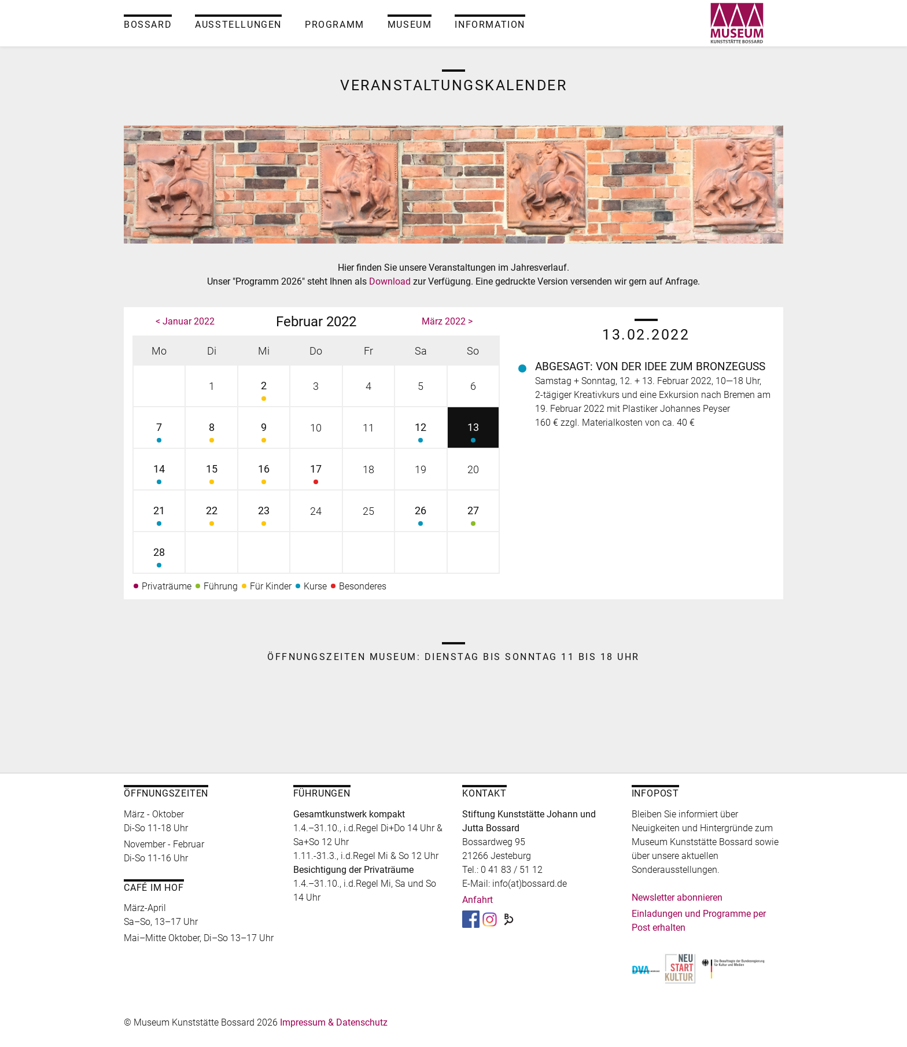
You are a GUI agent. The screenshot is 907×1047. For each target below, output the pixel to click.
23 (263, 517)
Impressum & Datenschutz (334, 1022)
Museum (410, 24)
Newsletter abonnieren (677, 897)
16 (263, 476)
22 (211, 517)
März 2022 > (447, 321)
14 (159, 476)
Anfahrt (477, 899)
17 (316, 476)
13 (473, 434)
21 (159, 517)
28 (159, 559)
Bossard (148, 24)
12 (420, 434)
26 (420, 517)
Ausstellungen (238, 24)
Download (391, 281)
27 (473, 517)
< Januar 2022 (185, 321)
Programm (334, 24)
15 (211, 476)
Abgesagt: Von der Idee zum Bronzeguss (650, 366)
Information (490, 24)
